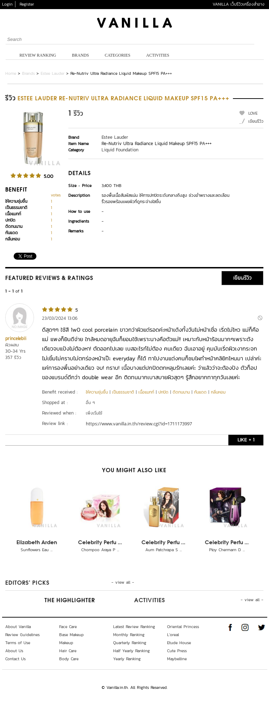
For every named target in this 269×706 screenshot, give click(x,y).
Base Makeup (71, 635)
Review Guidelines (22, 635)
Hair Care (67, 651)
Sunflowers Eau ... (37, 550)
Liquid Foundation (120, 149)
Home (10, 73)
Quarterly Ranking (129, 643)
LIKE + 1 (245, 440)
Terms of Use (17, 643)
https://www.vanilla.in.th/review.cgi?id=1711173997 (139, 423)
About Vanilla (18, 627)
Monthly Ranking (129, 635)
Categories (117, 55)
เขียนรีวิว (255, 121)
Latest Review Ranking (134, 627)
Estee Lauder (52, 73)
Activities (157, 55)
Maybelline (177, 659)
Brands (80, 55)
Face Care (68, 627)
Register (27, 4)
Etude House (179, 643)
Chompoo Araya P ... (100, 550)
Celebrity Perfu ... (100, 542)
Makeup (66, 643)
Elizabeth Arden (36, 542)
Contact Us (15, 659)
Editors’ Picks (27, 583)
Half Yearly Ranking (131, 651)
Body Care (68, 659)
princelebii (15, 338)
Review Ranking (38, 55)
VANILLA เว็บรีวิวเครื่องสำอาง (238, 4)
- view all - (122, 582)
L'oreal (173, 635)
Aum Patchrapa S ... (163, 550)
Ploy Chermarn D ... (227, 550)
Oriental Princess (183, 627)
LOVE (253, 113)
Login (7, 4)
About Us (14, 651)
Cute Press (177, 651)
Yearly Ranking (127, 659)
